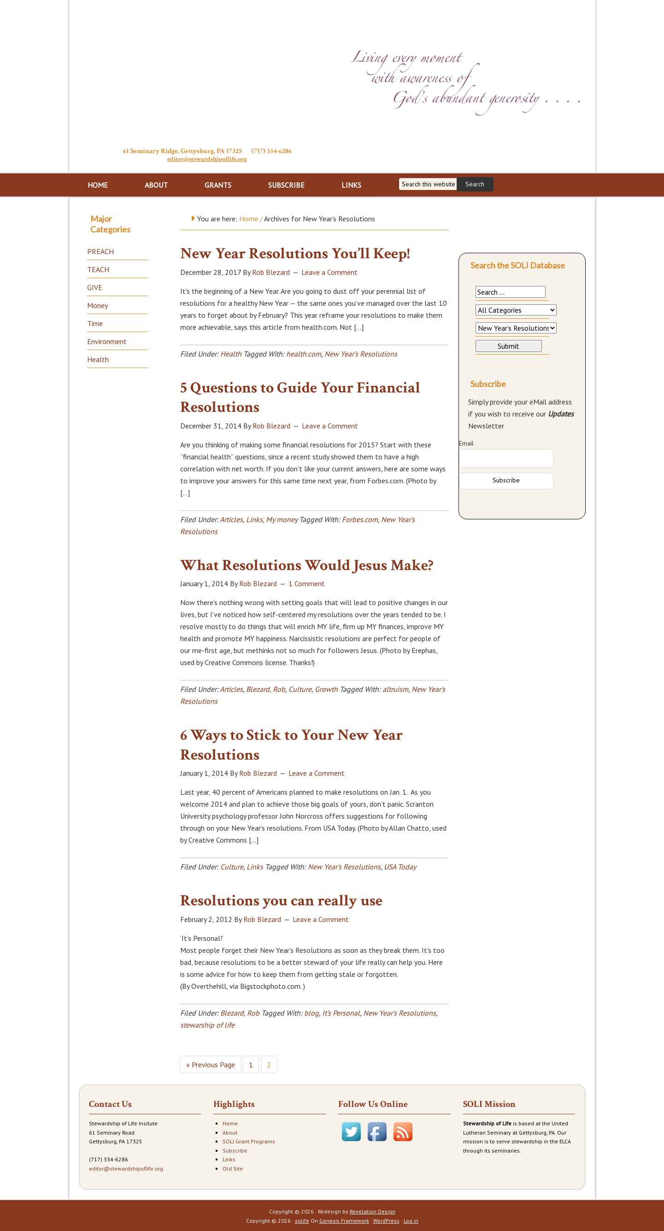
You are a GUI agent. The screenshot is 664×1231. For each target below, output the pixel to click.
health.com (303, 352)
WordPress (386, 1219)
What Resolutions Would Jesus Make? (307, 564)
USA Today (400, 865)
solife (302, 1219)
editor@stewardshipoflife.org (207, 159)
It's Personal (341, 1012)
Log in (411, 1219)
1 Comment (306, 582)
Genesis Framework (344, 1219)
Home (230, 1122)
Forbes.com (360, 518)
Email (466, 442)
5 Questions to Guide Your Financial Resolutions (300, 397)
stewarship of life (207, 1024)
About (230, 1131)
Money (97, 304)
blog (311, 1012)
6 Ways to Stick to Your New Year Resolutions (291, 744)
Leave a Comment (329, 271)
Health (230, 352)
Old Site (233, 1167)
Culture (299, 688)
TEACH (98, 268)
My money (281, 518)
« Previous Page (210, 1063)
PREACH (100, 250)
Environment (107, 340)
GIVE (94, 286)
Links (254, 518)
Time (95, 322)
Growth (326, 688)
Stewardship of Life (207, 72)
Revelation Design (372, 1210)
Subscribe (235, 1149)
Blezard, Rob (265, 688)
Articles (231, 518)
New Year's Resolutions (360, 352)
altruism (395, 688)
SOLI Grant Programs (249, 1140)
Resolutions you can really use (281, 900)
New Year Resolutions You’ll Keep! (295, 253)
